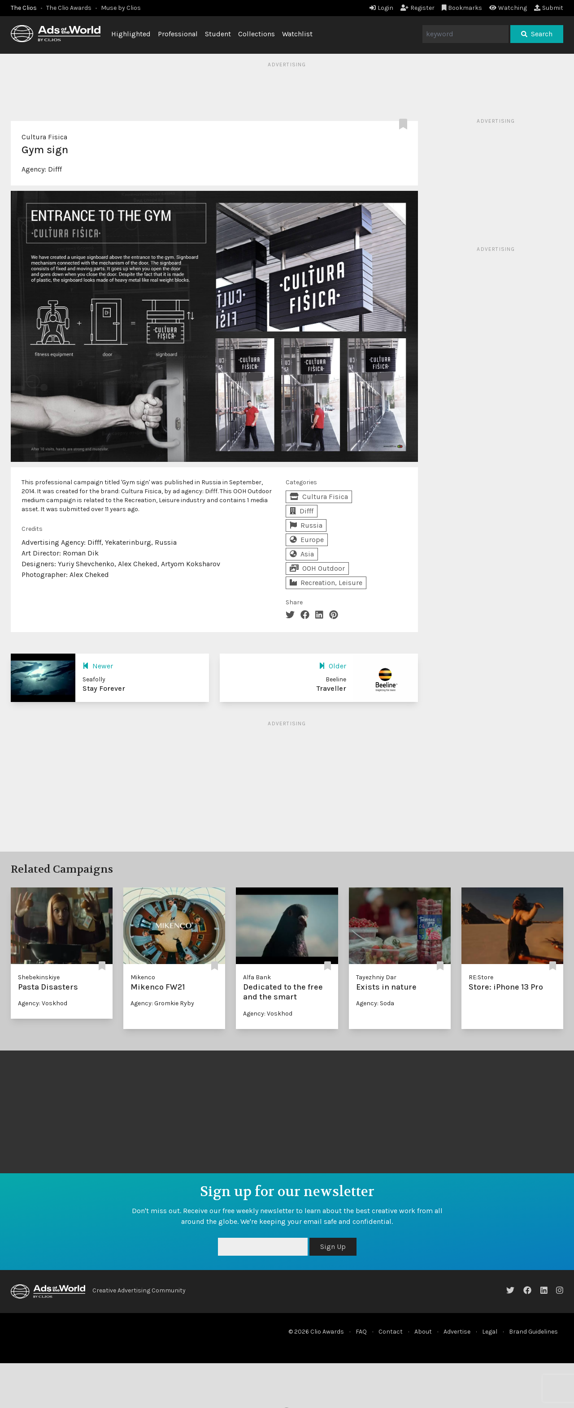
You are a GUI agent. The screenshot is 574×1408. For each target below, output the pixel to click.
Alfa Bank (257, 977)
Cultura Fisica (44, 137)
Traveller (331, 688)
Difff (55, 169)
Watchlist (297, 34)
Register (417, 8)
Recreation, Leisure (326, 582)
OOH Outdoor (317, 568)
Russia (306, 525)
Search (536, 34)
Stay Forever (104, 688)
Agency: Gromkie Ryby (162, 1003)
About (423, 1331)
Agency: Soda (375, 1003)
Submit (548, 8)
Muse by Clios (121, 8)
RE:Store (481, 977)
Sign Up (333, 1246)
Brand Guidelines (533, 1331)
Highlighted (131, 34)
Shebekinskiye (39, 977)
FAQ (361, 1331)
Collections (256, 34)
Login (381, 8)
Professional (178, 34)
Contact (390, 1331)
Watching (508, 8)
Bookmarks (462, 8)
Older (332, 666)
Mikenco (142, 977)
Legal (489, 1331)
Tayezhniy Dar (376, 977)
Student (218, 34)
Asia (302, 554)
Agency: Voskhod (42, 1003)
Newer (98, 666)
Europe (307, 539)
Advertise (457, 1331)
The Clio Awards (68, 8)
